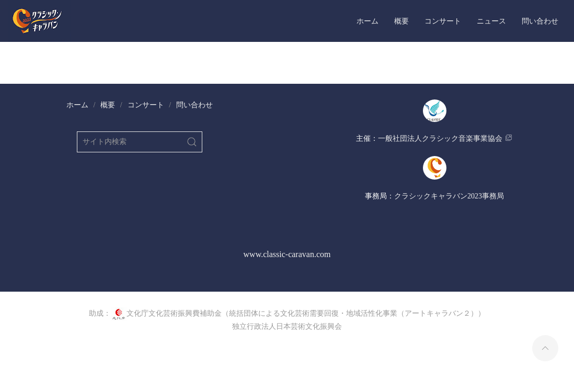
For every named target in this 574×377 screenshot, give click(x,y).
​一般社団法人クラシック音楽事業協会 (440, 138)
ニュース (491, 21)
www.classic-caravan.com (287, 254)
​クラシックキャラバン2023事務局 (449, 196)
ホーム (367, 21)
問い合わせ (540, 21)
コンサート (442, 21)
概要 (401, 21)
